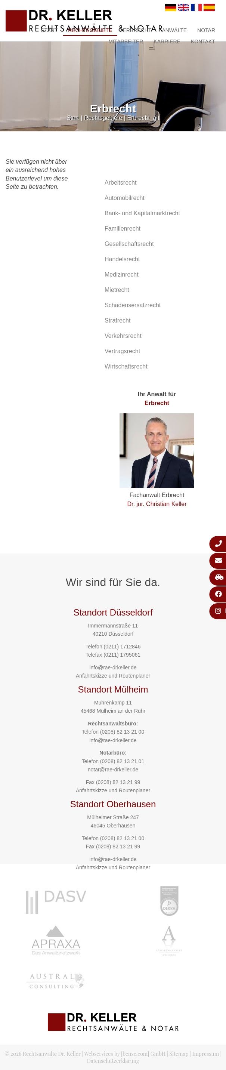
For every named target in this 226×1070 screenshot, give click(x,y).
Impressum (205, 1053)
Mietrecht (117, 290)
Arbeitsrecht (120, 182)
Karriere (167, 41)
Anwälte (174, 30)
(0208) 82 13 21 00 (122, 732)
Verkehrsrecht (123, 336)
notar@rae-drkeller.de (113, 770)
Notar (206, 30)
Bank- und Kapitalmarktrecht (142, 213)
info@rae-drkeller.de (112, 667)
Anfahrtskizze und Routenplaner (113, 676)
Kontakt (203, 41)
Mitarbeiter (125, 41)
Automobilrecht (125, 198)
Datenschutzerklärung (113, 1060)
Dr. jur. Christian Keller (156, 504)
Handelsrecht (122, 259)
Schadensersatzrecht (133, 305)
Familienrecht (122, 228)
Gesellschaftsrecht (129, 244)
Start (49, 30)
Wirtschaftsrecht (126, 366)
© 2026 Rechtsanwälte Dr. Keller (42, 1053)
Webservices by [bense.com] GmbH (124, 1053)
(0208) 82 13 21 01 (122, 761)
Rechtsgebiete (90, 30)
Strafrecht (117, 320)
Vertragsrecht (122, 351)
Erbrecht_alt (143, 118)
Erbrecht (137, 30)
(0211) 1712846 (122, 647)
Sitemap (178, 1053)
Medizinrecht (122, 274)
